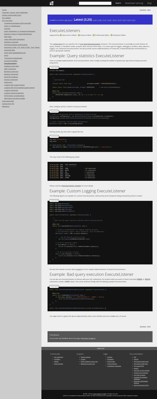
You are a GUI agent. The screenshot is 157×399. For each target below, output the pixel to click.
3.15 (114, 20)
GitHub (56, 361)
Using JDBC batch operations (14, 39)
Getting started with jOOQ (11, 15)
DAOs (6, 55)
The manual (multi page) (141, 363)
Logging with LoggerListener (14, 85)
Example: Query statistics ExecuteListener (87, 55)
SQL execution (7, 21)
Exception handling (10, 61)
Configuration (57, 44)
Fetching (7, 29)
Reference (6, 106)
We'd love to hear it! (88, 337)
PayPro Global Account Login (89, 361)
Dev (66, 20)
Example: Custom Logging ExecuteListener (88, 190)
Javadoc (136, 367)
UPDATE (139, 279)
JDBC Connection (10, 69)
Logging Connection (11, 90)
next (148, 10)
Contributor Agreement (114, 365)
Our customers (58, 356)
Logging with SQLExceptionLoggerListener (19, 88)
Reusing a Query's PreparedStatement (18, 34)
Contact (83, 358)
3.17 (104, 20)
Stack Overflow (58, 363)
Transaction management (13, 58)
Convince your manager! (141, 372)
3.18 (99, 20)
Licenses (109, 356)
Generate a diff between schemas (141, 381)
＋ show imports (54, 67)
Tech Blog (57, 358)
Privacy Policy (111, 361)
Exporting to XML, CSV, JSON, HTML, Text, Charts (22, 47)
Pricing (134, 3)
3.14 (119, 20)
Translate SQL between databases (140, 377)
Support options (85, 356)
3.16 (109, 20)
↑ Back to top (100, 347)
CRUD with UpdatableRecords (15, 53)
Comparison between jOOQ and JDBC (17, 23)
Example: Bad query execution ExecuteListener (92, 273)
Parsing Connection (11, 80)
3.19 (95, 20)
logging (79, 269)
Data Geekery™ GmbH (99, 393)
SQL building (6, 18)
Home (4, 10)
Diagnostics (8, 82)
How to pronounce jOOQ (141, 384)
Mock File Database (11, 77)
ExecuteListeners (10, 63)
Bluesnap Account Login (88, 363)
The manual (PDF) (139, 365)
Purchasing (110, 358)
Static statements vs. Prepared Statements (19, 31)
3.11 (133, 20)
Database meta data (11, 66)
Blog (149, 3)
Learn (118, 3)
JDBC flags (8, 37)
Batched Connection (11, 71)
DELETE (147, 279)
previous (143, 10)
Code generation (8, 101)
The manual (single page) (141, 361)
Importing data (9, 50)
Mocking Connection (11, 74)
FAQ (135, 356)
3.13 (124, 20)
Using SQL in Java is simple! (142, 370)
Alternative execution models (14, 98)
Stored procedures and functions (16, 45)
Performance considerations (14, 96)
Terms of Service (112, 363)
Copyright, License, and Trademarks (15, 12)
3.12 (129, 20)
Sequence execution (11, 42)
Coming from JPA (8, 104)
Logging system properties (14, 93)
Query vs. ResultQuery (12, 26)
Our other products (139, 374)
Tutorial (136, 358)
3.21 (70, 20)
